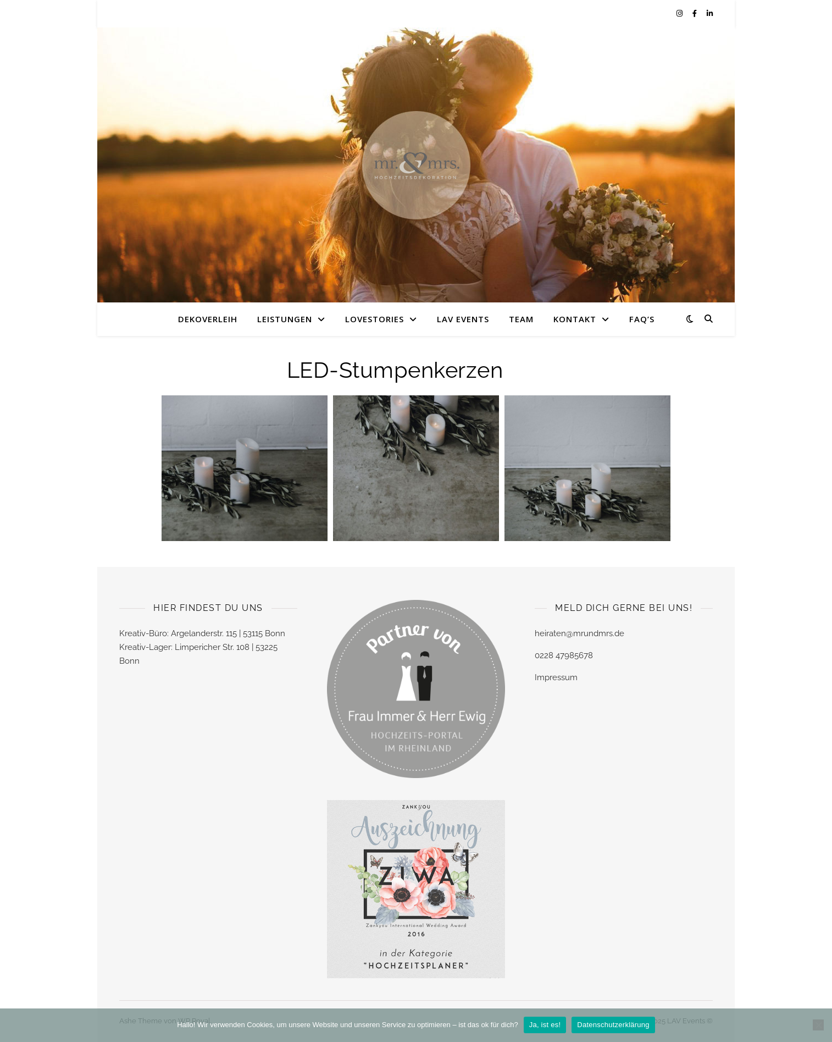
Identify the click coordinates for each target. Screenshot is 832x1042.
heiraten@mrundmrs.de (579, 633)
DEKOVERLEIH (207, 318)
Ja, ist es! (545, 1025)
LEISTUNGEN (284, 318)
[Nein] (818, 1024)
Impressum (556, 677)
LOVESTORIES (374, 318)
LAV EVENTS (463, 318)
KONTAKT (574, 318)
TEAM (521, 318)
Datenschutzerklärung (613, 1025)
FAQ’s (641, 318)
